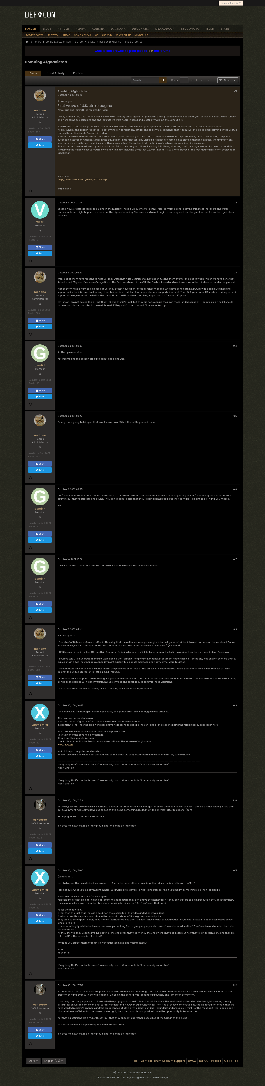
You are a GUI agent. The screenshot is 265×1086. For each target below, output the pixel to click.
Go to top (231, 1061)
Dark (33, 1061)
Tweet (40, 145)
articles (63, 29)
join (150, 51)
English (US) (53, 1061)
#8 (235, 629)
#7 (235, 559)
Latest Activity (55, 73)
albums (81, 29)
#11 (235, 870)
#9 (235, 705)
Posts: (31, 131)
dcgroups (118, 29)
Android (107, 35)
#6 (235, 489)
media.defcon (164, 29)
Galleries (98, 29)
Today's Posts (34, 35)
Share (40, 139)
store (225, 29)
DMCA (192, 1061)
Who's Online (123, 35)
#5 (235, 415)
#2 (235, 202)
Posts (33, 73)
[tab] (33, 73)
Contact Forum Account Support (163, 1061)
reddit (210, 29)
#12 (235, 985)
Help (135, 1061)
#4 (235, 345)
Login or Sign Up (231, 3)
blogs (47, 29)
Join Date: (34, 128)
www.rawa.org (65, 744)
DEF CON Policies (210, 1061)
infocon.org (190, 29)
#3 (235, 272)
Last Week (52, 35)
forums (30, 29)
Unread (66, 35)
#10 (234, 800)
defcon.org (140, 29)
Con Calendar (82, 35)
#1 (235, 91)
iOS (96, 35)
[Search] (149, 80)
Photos (78, 73)
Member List (141, 35)
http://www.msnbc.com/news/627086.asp (82, 179)
